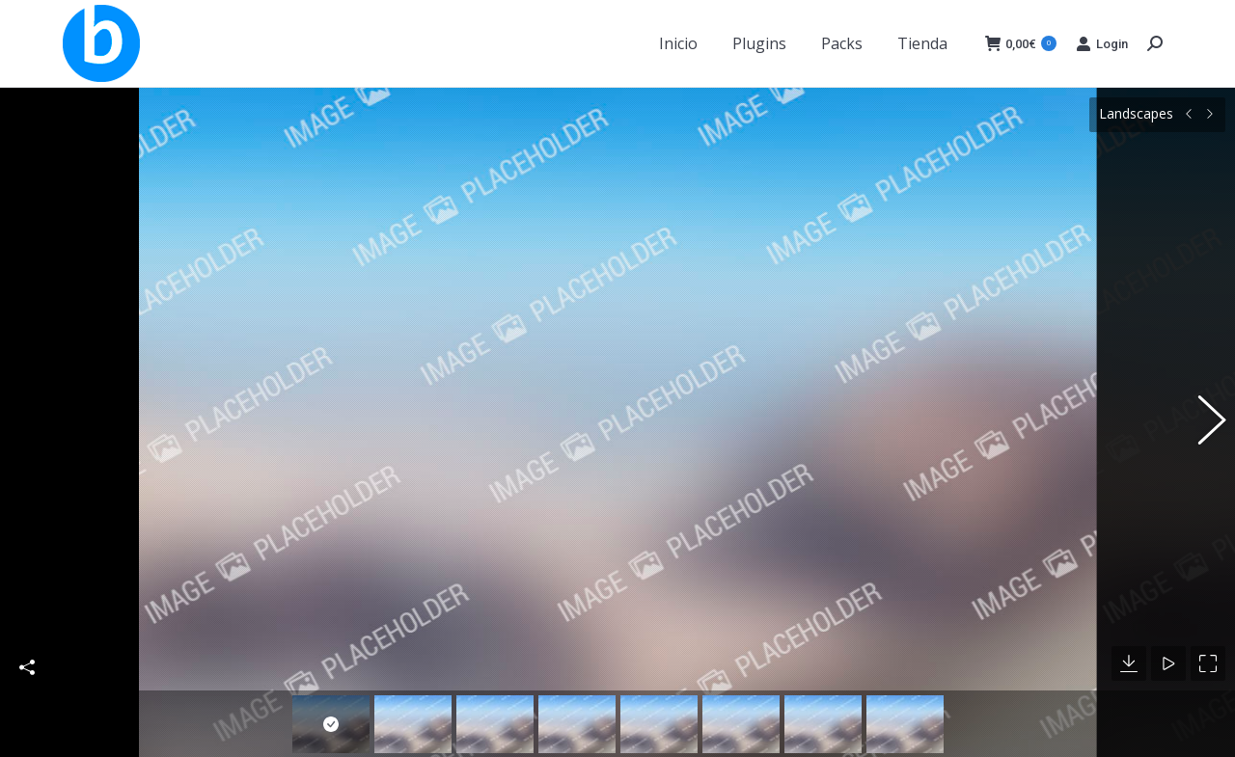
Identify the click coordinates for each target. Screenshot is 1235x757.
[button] (1201, 412)
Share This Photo (27, 646)
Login (1102, 43)
